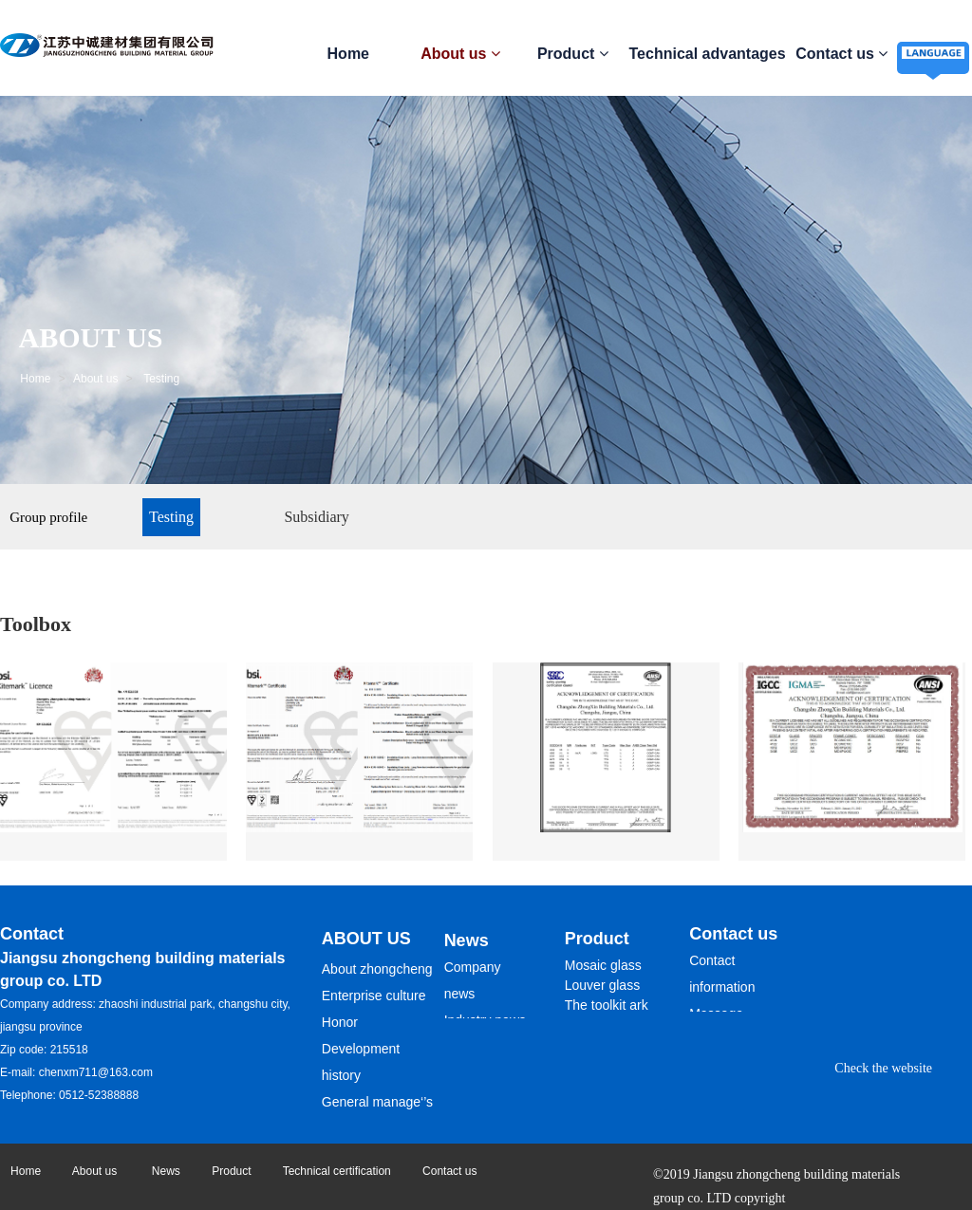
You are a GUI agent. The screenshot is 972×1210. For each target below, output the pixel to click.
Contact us (841, 54)
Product (572, 54)
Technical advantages (707, 54)
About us (460, 54)
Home (348, 54)
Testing (171, 517)
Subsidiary (316, 517)
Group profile (48, 517)
